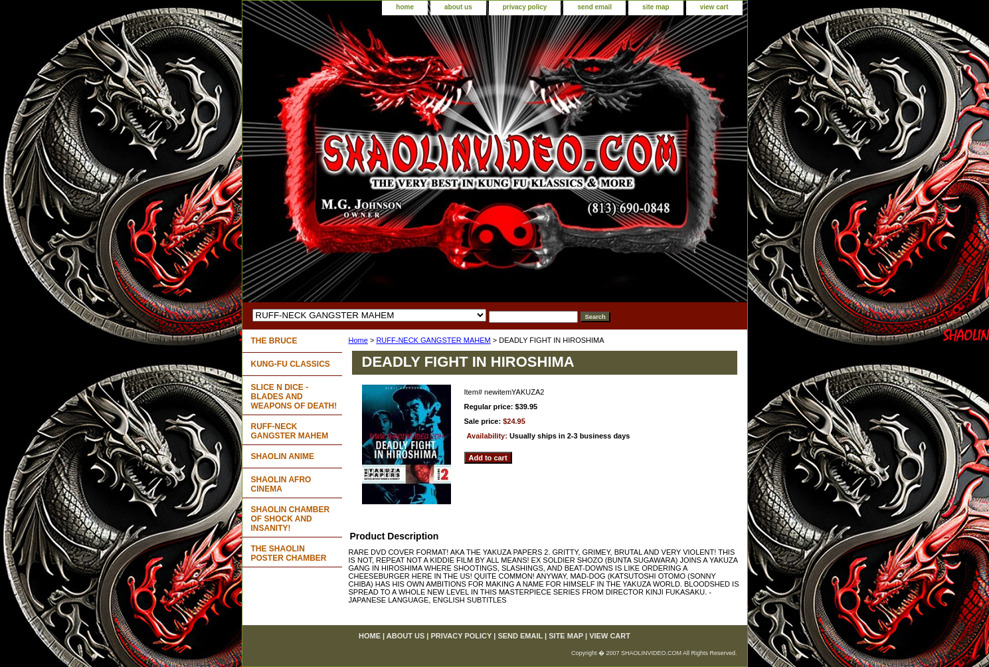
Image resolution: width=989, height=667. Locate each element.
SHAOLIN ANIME (283, 456)
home (405, 7)
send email (594, 7)
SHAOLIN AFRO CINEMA (281, 484)
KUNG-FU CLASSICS (290, 364)
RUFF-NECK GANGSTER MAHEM (433, 340)
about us (458, 7)
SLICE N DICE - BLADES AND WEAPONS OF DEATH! (294, 397)
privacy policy (525, 7)
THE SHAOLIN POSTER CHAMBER (289, 553)
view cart (714, 7)
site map (656, 7)
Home (358, 340)
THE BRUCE (274, 340)
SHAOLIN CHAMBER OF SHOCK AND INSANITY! (290, 519)
